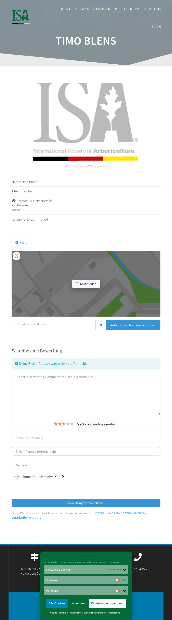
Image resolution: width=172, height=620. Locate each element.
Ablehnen (78, 603)
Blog (157, 27)
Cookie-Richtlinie (59, 612)
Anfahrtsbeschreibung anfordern (133, 325)
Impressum (114, 612)
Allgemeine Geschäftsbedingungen (88, 612)
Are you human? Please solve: (46, 481)
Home (66, 9)
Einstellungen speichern (107, 603)
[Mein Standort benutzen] (100, 325)
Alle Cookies (56, 603)
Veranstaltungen (93, 9)
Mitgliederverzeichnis (138, 9)
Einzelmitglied (37, 219)
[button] (23, 125)
